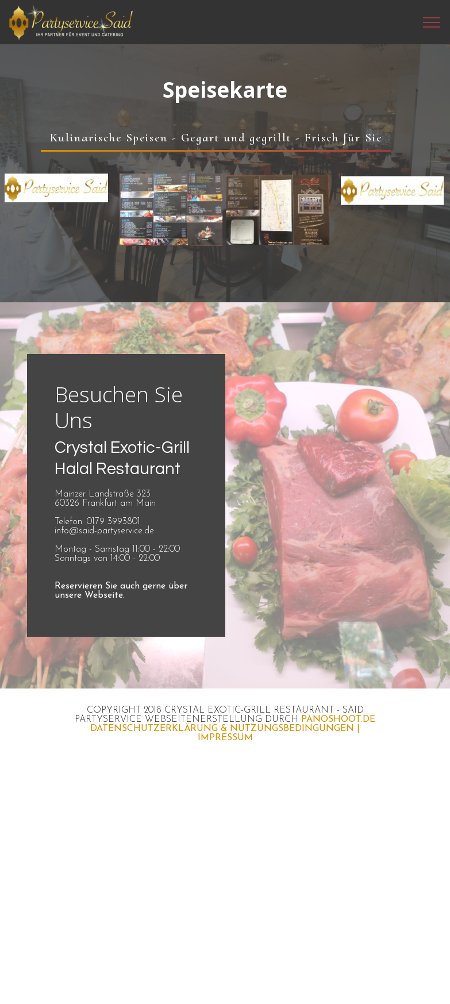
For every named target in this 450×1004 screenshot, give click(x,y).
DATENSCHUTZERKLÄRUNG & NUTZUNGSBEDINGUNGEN (222, 728)
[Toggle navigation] (432, 22)
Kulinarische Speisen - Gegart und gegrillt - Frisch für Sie (216, 137)
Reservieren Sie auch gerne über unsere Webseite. (121, 591)
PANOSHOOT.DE (338, 719)
